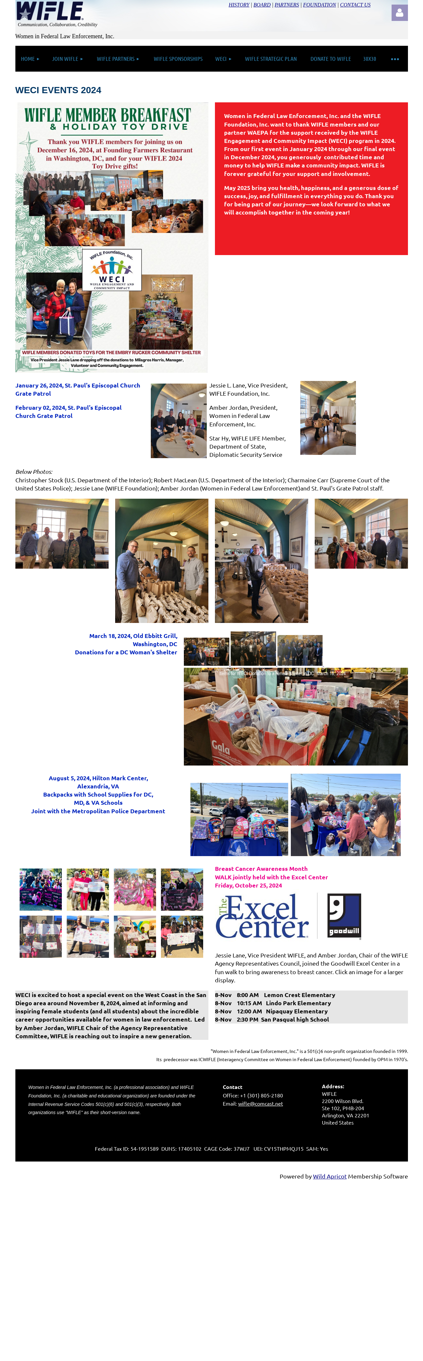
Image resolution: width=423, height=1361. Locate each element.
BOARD (262, 5)
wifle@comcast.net (260, 1103)
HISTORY (239, 5)
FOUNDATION (319, 5)
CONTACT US (355, 5)
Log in (400, 13)
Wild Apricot (330, 1176)
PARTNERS (287, 5)
